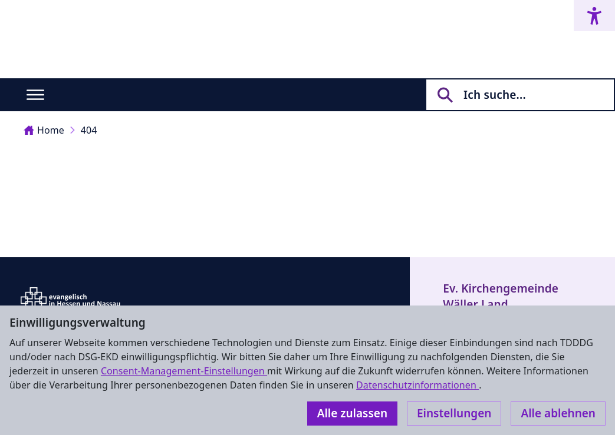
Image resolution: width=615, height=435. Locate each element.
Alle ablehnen (558, 413)
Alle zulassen (352, 413)
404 (89, 130)
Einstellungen (454, 413)
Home (44, 130)
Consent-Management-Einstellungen (184, 370)
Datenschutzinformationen (417, 384)
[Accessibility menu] (594, 15)
